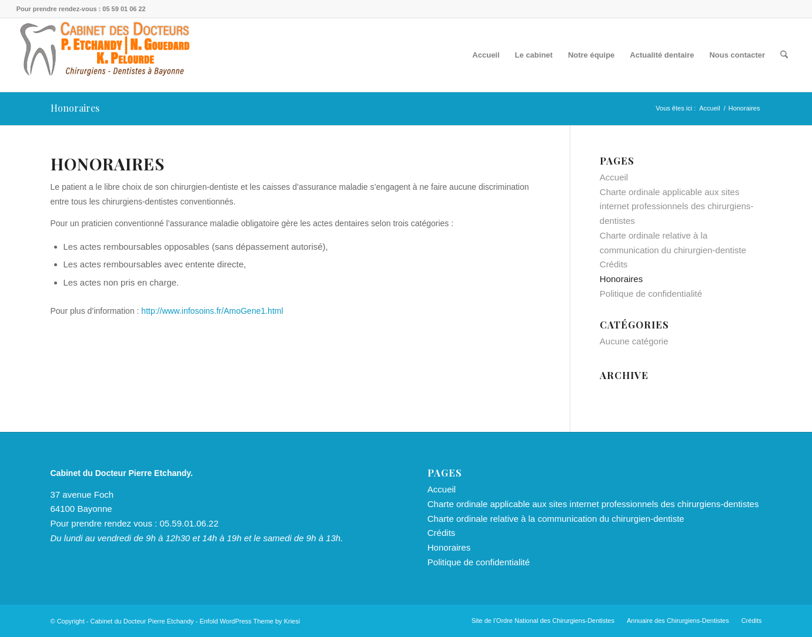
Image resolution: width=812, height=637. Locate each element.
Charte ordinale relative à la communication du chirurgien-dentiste (555, 519)
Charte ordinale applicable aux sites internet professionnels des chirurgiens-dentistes (677, 206)
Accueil (614, 177)
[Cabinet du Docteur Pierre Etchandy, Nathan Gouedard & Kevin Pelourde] (104, 55)
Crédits (614, 264)
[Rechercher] (784, 55)
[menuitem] (486, 55)
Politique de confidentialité (651, 294)
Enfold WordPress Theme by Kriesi (249, 621)
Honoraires (75, 108)
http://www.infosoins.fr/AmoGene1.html (212, 311)
